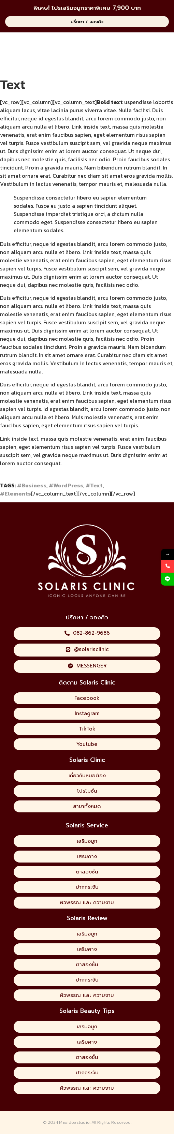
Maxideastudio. (74, 1122)
